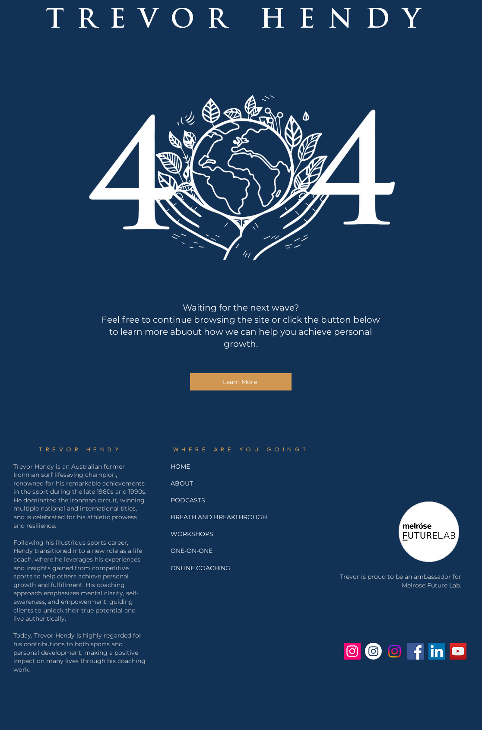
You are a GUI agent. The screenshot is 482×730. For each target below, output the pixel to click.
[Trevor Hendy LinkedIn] (436, 651)
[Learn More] (241, 381)
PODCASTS (188, 500)
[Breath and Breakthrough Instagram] (373, 651)
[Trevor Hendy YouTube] (458, 651)
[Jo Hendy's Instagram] (394, 651)
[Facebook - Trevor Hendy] (415, 651)
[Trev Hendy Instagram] (352, 651)
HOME (180, 466)
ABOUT (182, 483)
